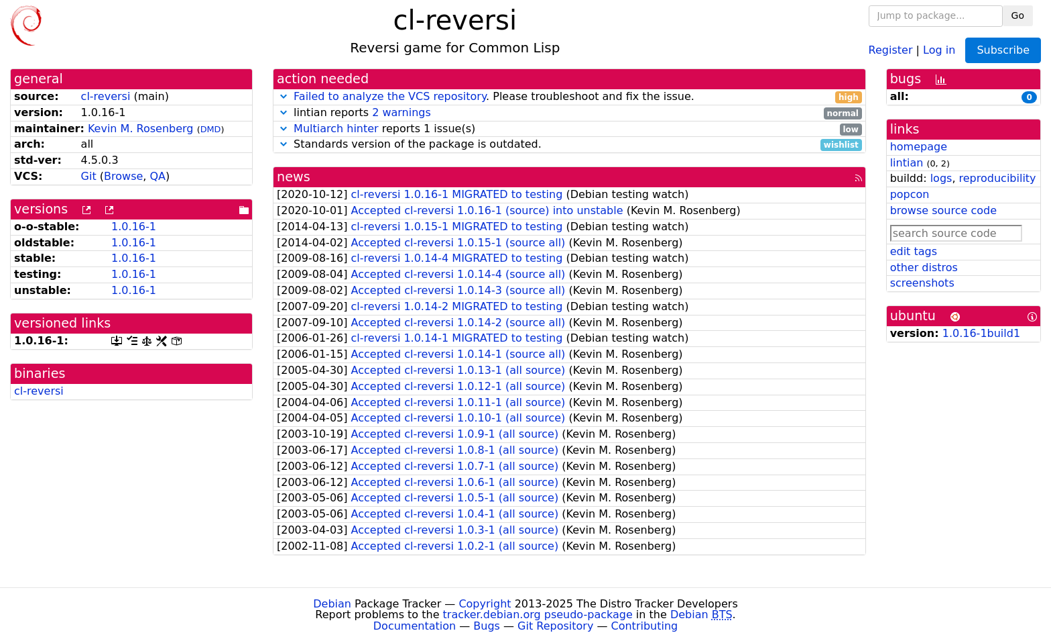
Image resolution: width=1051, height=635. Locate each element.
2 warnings (401, 112)
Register (891, 49)
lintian (907, 162)
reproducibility (997, 178)
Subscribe (1003, 50)
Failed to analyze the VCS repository (390, 96)
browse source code (943, 210)
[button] (283, 96)
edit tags (913, 251)
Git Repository (555, 626)
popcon (910, 194)
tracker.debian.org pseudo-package (538, 614)
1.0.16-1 (133, 226)
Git (89, 176)
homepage (918, 146)
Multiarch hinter (336, 128)
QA (157, 176)
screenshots (922, 283)
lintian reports (569, 113)
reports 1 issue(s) (569, 129)
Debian (332, 603)
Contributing (644, 626)
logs (941, 178)
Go (1017, 15)
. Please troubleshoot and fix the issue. (569, 97)
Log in (939, 49)
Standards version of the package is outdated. (569, 144)
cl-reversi (106, 96)
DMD (210, 129)
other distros (924, 267)
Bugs (486, 626)
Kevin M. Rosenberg (141, 128)
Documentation (414, 626)
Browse (123, 176)
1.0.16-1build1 (981, 333)
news (293, 177)
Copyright (484, 603)
